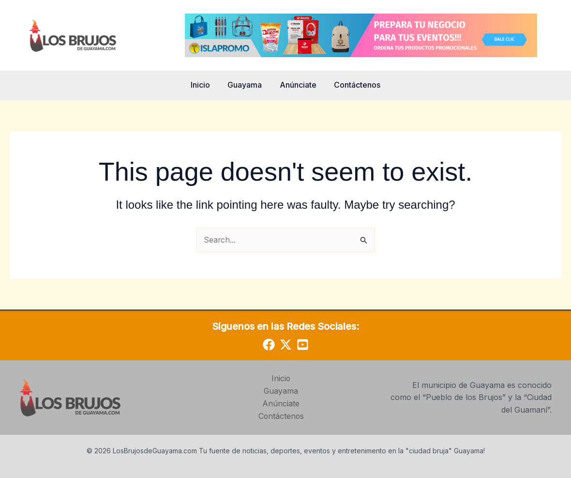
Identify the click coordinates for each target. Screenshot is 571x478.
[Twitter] (286, 345)
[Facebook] (269, 345)
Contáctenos (354, 85)
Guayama (246, 85)
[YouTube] (303, 345)
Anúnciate (297, 85)
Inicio (203, 85)
